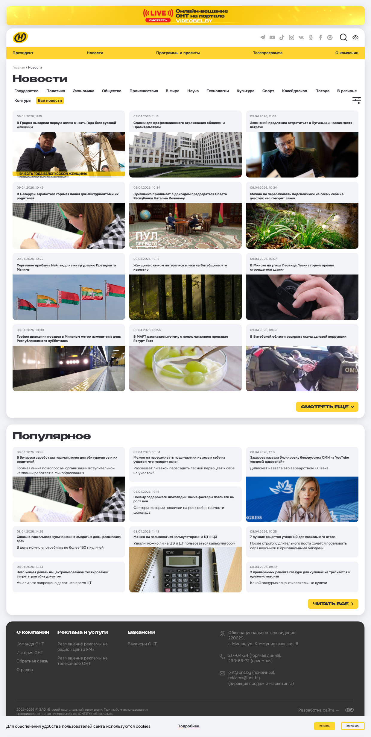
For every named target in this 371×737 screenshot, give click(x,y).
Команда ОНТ (30, 644)
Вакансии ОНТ (142, 644)
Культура (245, 91)
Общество (111, 91)
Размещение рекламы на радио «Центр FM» (82, 646)
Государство (26, 91)
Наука (193, 91)
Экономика (83, 91)
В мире (172, 91)
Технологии (218, 91)
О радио (24, 669)
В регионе (347, 91)
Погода (322, 91)
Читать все (331, 604)
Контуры (22, 100)
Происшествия (144, 91)
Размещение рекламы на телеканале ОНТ (82, 660)
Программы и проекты (178, 53)
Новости (95, 53)
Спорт (268, 91)
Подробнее (188, 726)
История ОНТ (29, 652)
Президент (23, 53)
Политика (55, 91)
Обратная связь (32, 661)
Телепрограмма (267, 53)
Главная (19, 67)
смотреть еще (325, 407)
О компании (346, 53)
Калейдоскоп (294, 91)
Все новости (50, 100)
